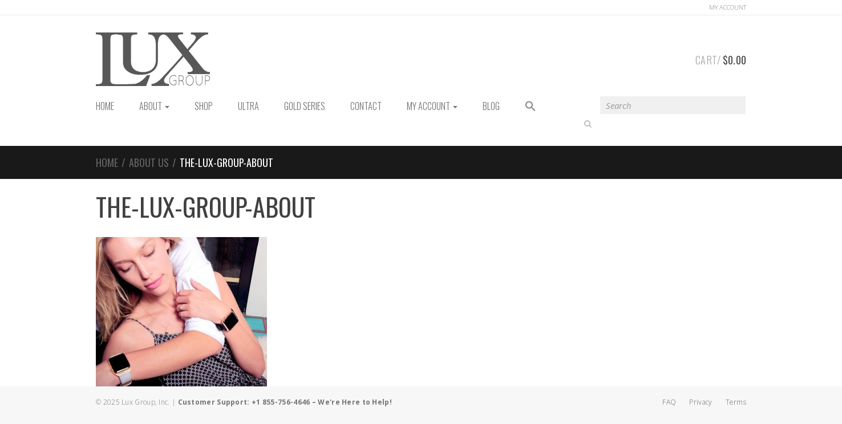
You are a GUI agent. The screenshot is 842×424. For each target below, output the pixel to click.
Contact (366, 106)
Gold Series (304, 106)
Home (107, 162)
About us (149, 162)
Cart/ (720, 58)
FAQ (669, 402)
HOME (105, 106)
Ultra (248, 106)
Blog (491, 106)
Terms (736, 402)
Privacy (700, 402)
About (154, 106)
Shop (204, 106)
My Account (432, 106)
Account (727, 7)
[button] (530, 107)
